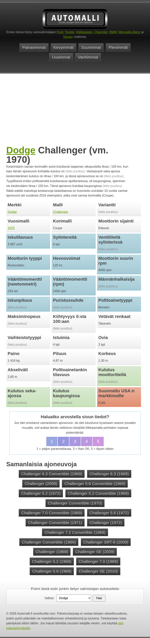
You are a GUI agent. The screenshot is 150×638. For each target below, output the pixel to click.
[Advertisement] (75, 115)
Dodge (20, 150)
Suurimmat (91, 47)
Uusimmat (61, 57)
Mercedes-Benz (129, 32)
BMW (113, 32)
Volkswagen (84, 32)
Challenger (60, 212)
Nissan (68, 36)
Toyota (69, 32)
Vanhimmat (88, 57)
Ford (60, 32)
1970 (11, 228)
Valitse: (49, 598)
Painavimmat (34, 47)
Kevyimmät (64, 47)
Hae (99, 598)
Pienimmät (118, 47)
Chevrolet (100, 32)
